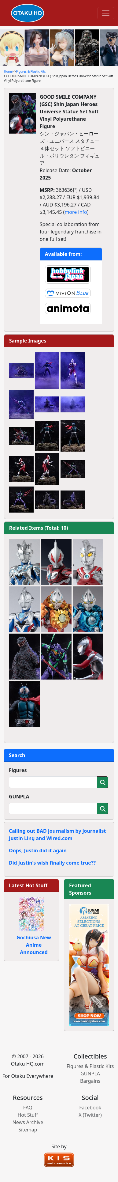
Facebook (90, 1107)
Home (8, 71)
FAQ (27, 1107)
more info (76, 212)
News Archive (28, 1122)
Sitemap (27, 1129)
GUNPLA (19, 796)
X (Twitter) (90, 1115)
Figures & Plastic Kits (31, 71)
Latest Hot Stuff (28, 885)
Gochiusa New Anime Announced (34, 945)
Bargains (90, 1081)
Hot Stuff (27, 1115)
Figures (18, 770)
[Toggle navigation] (105, 13)
